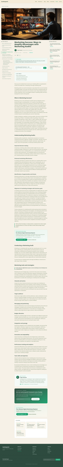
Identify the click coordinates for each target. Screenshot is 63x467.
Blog (45, 1)
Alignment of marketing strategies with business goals (7, 55)
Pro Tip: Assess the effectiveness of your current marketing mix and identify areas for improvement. (7, 62)
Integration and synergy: (6, 72)
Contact (60, 1)
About (48, 1)
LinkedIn (22, 384)
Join (45, 67)
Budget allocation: (5, 71)
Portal (57, 1)
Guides (34, 451)
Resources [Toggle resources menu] (40, 1)
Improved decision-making (6, 47)
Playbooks (19, 449)
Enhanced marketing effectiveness (5, 50)
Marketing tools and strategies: (7, 58)
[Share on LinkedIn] (18, 55)
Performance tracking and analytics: (6, 77)
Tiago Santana (19, 50)
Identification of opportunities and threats (7, 52)
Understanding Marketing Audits (6, 46)
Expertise (34, 448)
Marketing (31, 52)
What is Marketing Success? (6, 43)
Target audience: (5, 67)
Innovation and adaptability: (7, 74)
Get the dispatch (35, 399)
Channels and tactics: (5, 66)
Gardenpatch (4, 1)
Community (52, 1)
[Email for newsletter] (49, 460)
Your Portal (19, 451)
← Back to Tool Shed (4, 6)
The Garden (20, 448)
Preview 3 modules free (32, 239)
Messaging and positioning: (7, 69)
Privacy (49, 452)
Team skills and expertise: (6, 78)
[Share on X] (20, 55)
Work (36, 1)
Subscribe (58, 459)
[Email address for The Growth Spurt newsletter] (38, 68)
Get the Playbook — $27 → (21, 239)
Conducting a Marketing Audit (7, 57)
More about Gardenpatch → (34, 384)
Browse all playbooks (32, 414)
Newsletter (49, 451)
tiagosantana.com (27, 384)
